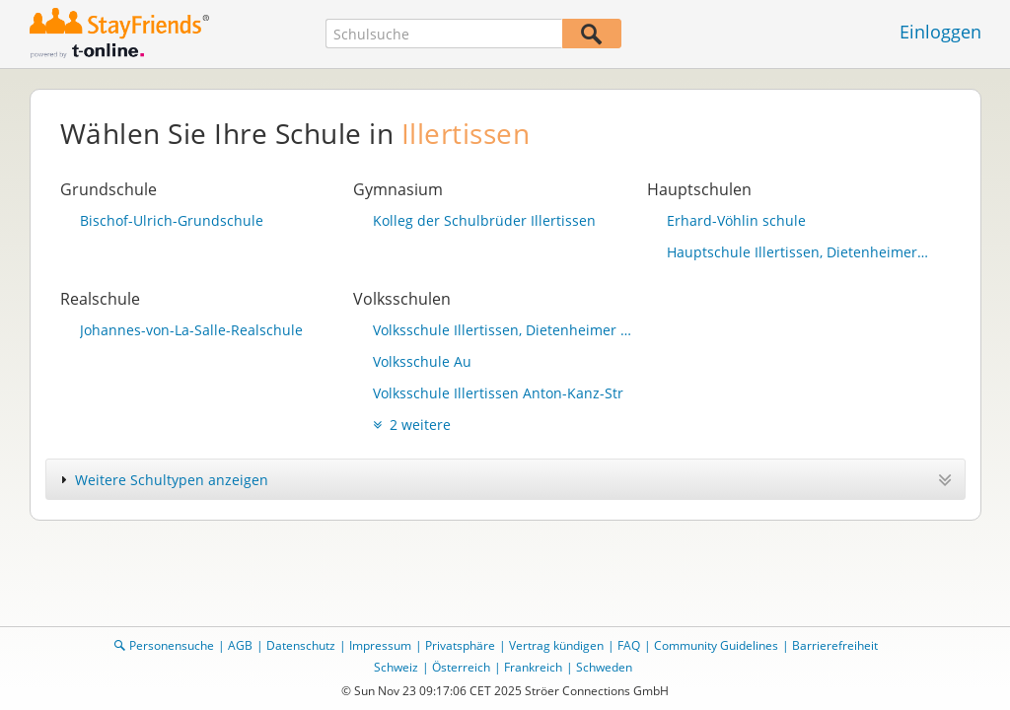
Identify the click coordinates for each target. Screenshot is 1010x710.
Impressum (380, 645)
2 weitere (412, 424)
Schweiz (396, 667)
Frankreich (533, 667)
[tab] (505, 479)
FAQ (628, 645)
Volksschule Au (422, 361)
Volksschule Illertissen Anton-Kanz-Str (498, 393)
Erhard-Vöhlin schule (736, 220)
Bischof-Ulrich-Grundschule (171, 220)
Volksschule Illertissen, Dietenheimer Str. (505, 329)
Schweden (604, 667)
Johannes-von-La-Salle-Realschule (191, 329)
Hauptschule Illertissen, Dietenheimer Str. (799, 252)
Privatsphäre (460, 645)
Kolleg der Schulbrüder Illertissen (484, 220)
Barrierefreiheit (835, 645)
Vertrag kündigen (556, 645)
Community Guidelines (716, 645)
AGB (240, 645)
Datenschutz (300, 645)
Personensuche (171, 645)
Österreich (461, 667)
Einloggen (940, 31)
